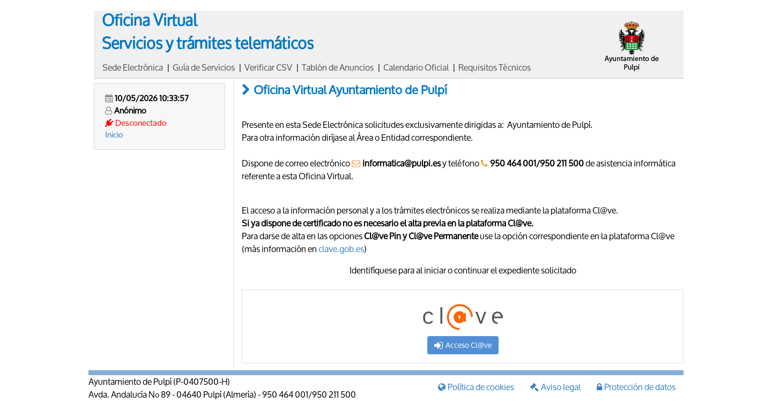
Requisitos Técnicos (494, 67)
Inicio (114, 134)
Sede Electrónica (132, 67)
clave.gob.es (341, 248)
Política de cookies (476, 387)
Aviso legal (555, 387)
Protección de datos (636, 387)
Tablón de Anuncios (338, 67)
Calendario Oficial (416, 67)
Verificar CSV (268, 67)
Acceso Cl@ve (463, 345)
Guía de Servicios (204, 67)
